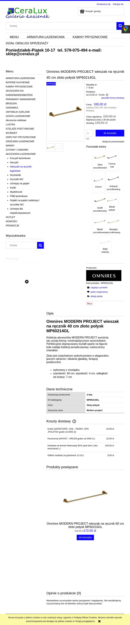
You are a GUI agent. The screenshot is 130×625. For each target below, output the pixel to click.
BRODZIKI (11, 103)
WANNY (10, 145)
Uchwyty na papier (19, 183)
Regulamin (11, 587)
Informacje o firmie (110, 595)
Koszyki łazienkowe (20, 158)
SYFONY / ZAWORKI (17, 149)
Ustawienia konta (85, 591)
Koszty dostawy (60, 591)
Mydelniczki (16, 192)
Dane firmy (11, 595)
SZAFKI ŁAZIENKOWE (18, 116)
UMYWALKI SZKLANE (18, 112)
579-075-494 (76, 50)
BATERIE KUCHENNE (18, 82)
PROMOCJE (12, 225)
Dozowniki (15, 175)
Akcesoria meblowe (16, 120)
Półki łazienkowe (19, 196)
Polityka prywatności (16, 591)
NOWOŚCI (11, 221)
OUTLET (10, 217)
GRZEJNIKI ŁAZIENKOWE (20, 141)
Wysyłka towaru (61, 587)
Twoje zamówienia (86, 587)
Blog (103, 591)
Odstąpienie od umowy (17, 600)
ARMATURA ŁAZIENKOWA (20, 78)
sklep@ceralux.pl (22, 54)
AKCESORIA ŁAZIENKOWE (21, 154)
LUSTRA (10, 124)
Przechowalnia (84, 595)
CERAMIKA (12, 107)
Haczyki (14, 162)
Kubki (13, 187)
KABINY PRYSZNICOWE (19, 86)
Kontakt (104, 587)
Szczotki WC (16, 179)
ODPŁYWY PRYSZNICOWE (21, 137)
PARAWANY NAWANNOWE (21, 99)
